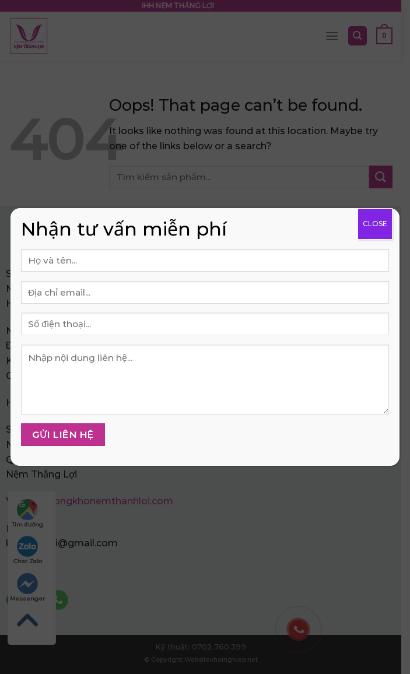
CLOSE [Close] (375, 223)
